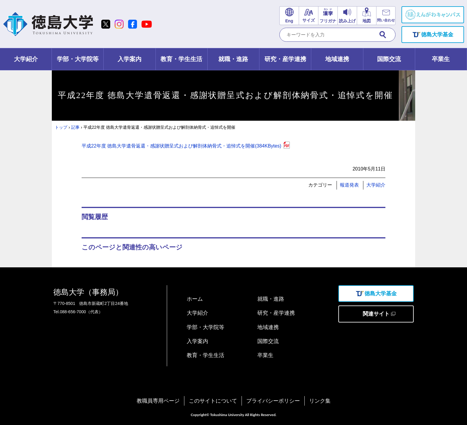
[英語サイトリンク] (289, 15)
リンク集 (320, 401)
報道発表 (349, 184)
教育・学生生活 (205, 355)
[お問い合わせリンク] (386, 15)
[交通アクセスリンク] (366, 15)
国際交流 (268, 341)
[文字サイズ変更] (308, 15)
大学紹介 (375, 184)
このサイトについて (213, 401)
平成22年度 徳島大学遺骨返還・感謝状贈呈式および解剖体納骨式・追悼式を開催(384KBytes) (181, 145)
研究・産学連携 (276, 313)
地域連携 (268, 327)
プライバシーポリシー (273, 401)
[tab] (26, 59)
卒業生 (265, 355)
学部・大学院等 (205, 327)
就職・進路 (270, 299)
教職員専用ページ (158, 401)
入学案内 (197, 341)
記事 (75, 127)
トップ (61, 127)
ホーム (195, 299)
